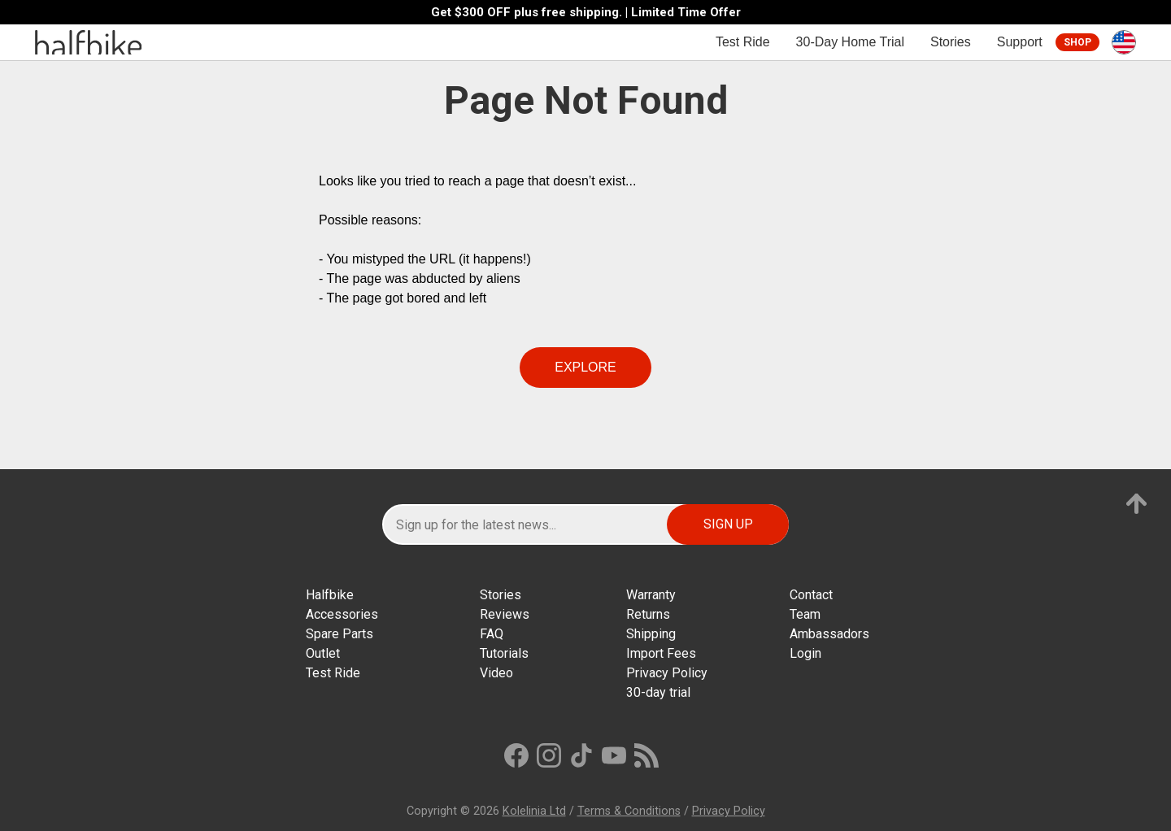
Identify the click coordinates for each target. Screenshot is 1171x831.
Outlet (323, 653)
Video (496, 673)
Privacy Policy (666, 673)
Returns (648, 614)
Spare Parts (339, 634)
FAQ (491, 634)
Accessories (342, 614)
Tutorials (504, 653)
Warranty (651, 595)
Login (805, 653)
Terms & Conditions (629, 811)
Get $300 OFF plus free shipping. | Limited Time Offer (586, 13)
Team (805, 614)
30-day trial (658, 692)
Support (1020, 42)
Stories (950, 42)
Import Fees (661, 653)
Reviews (504, 614)
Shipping (651, 634)
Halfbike (330, 595)
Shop (1077, 42)
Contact (811, 595)
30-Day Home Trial (850, 42)
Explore (585, 367)
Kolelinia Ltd (534, 811)
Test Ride (743, 42)
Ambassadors (829, 634)
